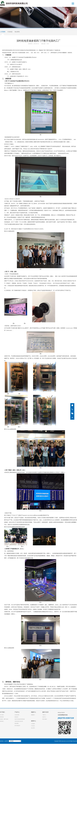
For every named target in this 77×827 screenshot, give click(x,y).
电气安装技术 (17, 725)
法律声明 (6, 741)
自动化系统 (17, 714)
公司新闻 (2, 31)
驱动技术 (16, 717)
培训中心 (44, 717)
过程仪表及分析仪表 (19, 721)
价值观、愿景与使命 (4, 719)
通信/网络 (17, 723)
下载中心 (44, 714)
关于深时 (2, 714)
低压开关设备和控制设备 (20, 719)
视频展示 (33, 714)
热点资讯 (17, 31)
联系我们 (2, 721)
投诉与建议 (44, 719)
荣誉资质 (2, 717)
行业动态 (10, 31)
